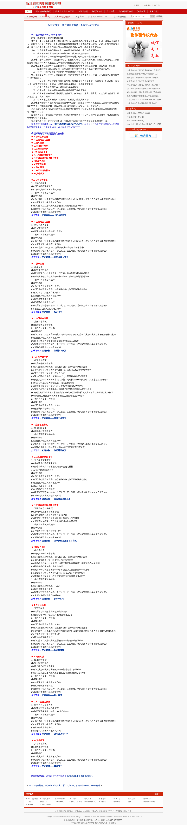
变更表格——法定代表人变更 (55, 257)
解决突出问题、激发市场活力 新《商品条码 (144, 92)
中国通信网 (147, 799)
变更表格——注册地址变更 (54, 450)
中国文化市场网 (76, 802)
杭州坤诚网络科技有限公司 (64, 816)
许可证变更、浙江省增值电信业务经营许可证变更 (73, 25)
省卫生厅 (116, 799)
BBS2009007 (137, 816)
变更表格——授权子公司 (53, 599)
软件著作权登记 (149, 802)
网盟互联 (43, 802)
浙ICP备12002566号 (104, 816)
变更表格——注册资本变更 (54, 351)
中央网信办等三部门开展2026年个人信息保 (144, 70)
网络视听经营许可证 (97, 16)
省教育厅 (102, 799)
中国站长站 (59, 802)
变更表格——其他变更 (52, 766)
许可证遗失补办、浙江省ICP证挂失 (45, 785)
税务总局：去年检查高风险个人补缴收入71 (143, 78)
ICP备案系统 (45, 799)
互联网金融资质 (118, 16)
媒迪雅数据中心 (90, 802)
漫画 (129, 802)
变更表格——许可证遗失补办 (55, 734)
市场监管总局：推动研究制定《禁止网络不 (143, 85)
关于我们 (157, 5)
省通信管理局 (60, 799)
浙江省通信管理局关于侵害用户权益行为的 (143, 89)
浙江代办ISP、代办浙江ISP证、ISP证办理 (81, 785)
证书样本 (78, 811)
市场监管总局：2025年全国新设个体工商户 (144, 100)
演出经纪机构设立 (62, 16)
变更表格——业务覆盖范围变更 (56, 499)
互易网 (136, 5)
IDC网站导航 (68, 811)
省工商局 (73, 799)
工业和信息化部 (32, 799)
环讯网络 (116, 802)
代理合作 (94, 811)
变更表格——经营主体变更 (54, 418)
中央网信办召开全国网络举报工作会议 (142, 103)
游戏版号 (33, 16)
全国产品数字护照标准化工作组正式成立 (143, 96)
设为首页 (58, 811)
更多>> (158, 794)
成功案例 (86, 811)
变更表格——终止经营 (52, 695)
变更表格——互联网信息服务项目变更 (59, 541)
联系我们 (147, 5)
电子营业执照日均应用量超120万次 (140, 81)
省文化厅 (87, 799)
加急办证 (80, 16)
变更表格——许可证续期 (53, 650)
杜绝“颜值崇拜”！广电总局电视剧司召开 (142, 74)
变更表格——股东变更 (52, 312)
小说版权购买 (45, 804)
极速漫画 (29, 804)
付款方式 (127, 811)
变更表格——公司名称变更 (54, 215)
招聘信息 (102, 811)
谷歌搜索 (159, 16)
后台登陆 (112, 823)
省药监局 (131, 799)
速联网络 (102, 802)
